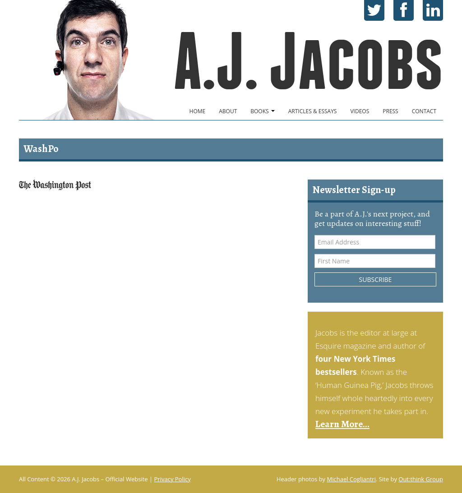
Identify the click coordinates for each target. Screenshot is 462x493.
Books (262, 111)
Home (197, 111)
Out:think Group (420, 479)
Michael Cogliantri (351, 479)
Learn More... (342, 424)
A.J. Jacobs (308, 61)
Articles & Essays (312, 111)
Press (390, 111)
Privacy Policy (172, 479)
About (228, 111)
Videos (359, 111)
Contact (424, 111)
